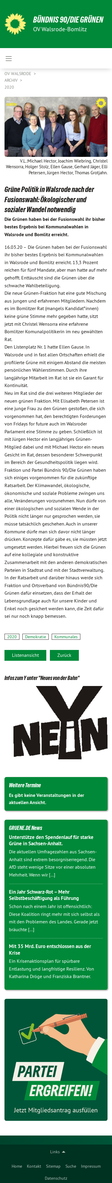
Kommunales (66, 636)
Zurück (64, 655)
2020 (9, 87)
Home (17, 1166)
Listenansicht (25, 655)
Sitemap (53, 1166)
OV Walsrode (18, 73)
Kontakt (34, 1166)
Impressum (91, 1166)
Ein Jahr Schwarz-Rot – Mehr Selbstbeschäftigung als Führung (44, 895)
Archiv (11, 80)
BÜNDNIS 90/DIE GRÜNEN (68, 19)
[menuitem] (17, 1165)
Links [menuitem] (55, 1151)
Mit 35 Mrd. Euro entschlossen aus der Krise (50, 949)
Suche (70, 1166)
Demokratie (35, 636)
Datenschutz (56, 1178)
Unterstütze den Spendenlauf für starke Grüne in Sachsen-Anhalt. (51, 840)
